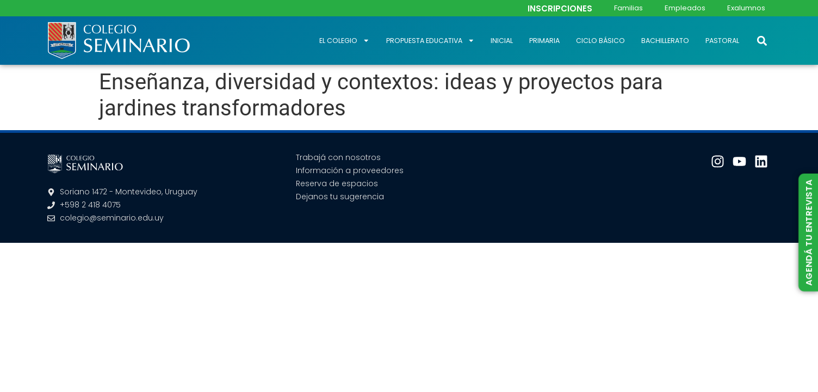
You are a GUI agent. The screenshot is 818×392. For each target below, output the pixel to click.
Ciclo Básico (600, 40)
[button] (762, 41)
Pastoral (722, 40)
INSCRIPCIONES (560, 8)
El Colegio (344, 41)
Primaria (544, 40)
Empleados (685, 8)
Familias (628, 8)
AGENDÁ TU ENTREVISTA (808, 232)
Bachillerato (665, 40)
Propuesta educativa (430, 41)
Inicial (502, 40)
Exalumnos (746, 8)
